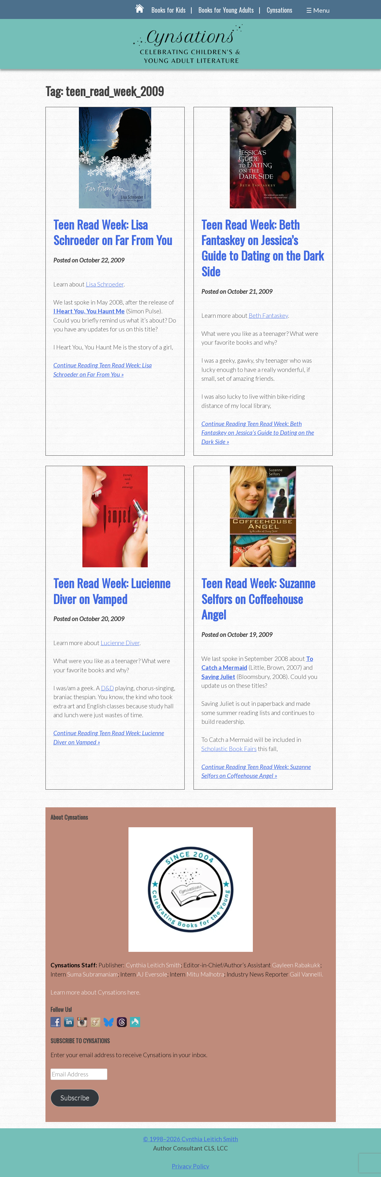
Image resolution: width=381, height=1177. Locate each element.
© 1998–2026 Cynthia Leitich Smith (190, 1139)
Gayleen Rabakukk (296, 965)
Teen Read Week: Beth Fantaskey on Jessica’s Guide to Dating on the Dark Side (262, 247)
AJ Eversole (152, 974)
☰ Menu (318, 10)
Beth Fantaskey (268, 315)
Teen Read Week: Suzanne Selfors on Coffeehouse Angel (258, 598)
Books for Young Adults (226, 10)
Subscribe (74, 1098)
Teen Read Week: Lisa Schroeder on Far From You (112, 232)
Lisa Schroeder (105, 284)
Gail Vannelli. (306, 974)
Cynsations (279, 10)
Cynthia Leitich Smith (153, 965)
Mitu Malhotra (205, 974)
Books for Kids (169, 10)
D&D (107, 688)
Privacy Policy (190, 1166)
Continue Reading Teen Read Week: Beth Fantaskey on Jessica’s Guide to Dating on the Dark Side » (257, 432)
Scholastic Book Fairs (229, 748)
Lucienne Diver (120, 642)
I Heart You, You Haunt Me (89, 311)
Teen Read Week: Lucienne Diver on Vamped (111, 590)
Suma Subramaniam (92, 974)
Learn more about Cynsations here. (95, 992)
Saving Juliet (218, 676)
